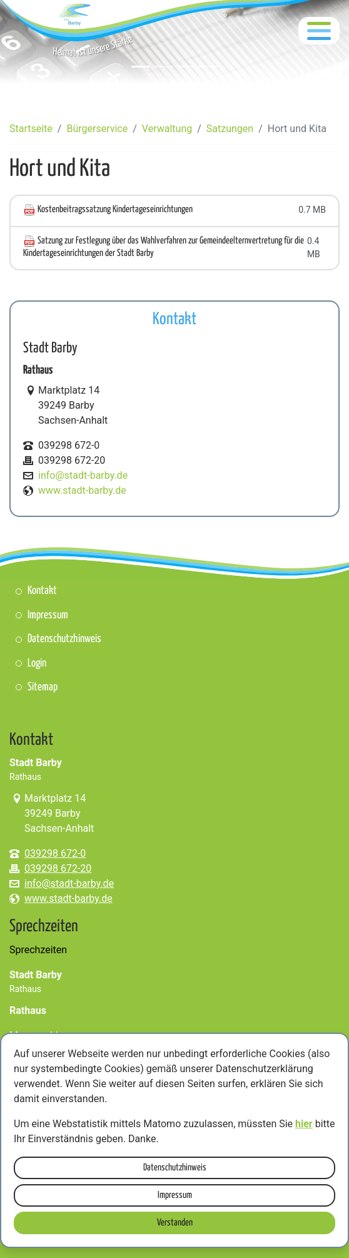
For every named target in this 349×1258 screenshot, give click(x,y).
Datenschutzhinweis (174, 1167)
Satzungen (229, 129)
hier (304, 1124)
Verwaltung (167, 129)
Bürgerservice (97, 129)
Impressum (175, 1195)
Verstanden (175, 1222)
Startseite (31, 129)
